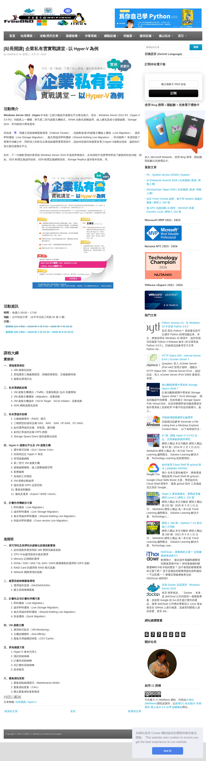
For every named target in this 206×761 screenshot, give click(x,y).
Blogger (58, 734)
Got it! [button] (167, 750)
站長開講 (21, 701)
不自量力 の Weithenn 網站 (160, 699)
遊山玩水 (164, 37)
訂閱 (173, 93)
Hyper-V (32, 701)
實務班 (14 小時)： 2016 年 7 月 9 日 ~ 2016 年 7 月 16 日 (39, 326)
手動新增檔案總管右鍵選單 (177, 417)
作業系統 (90, 37)
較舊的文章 (134, 711)
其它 (180, 37)
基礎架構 (71, 37)
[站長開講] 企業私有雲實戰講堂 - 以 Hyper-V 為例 (51, 48)
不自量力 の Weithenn (32, 734)
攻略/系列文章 (49, 37)
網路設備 (110, 37)
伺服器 (128, 37)
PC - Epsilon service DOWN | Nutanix (168, 174)
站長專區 (26, 37)
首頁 (12, 35)
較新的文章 (11, 711)
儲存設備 (145, 37)
